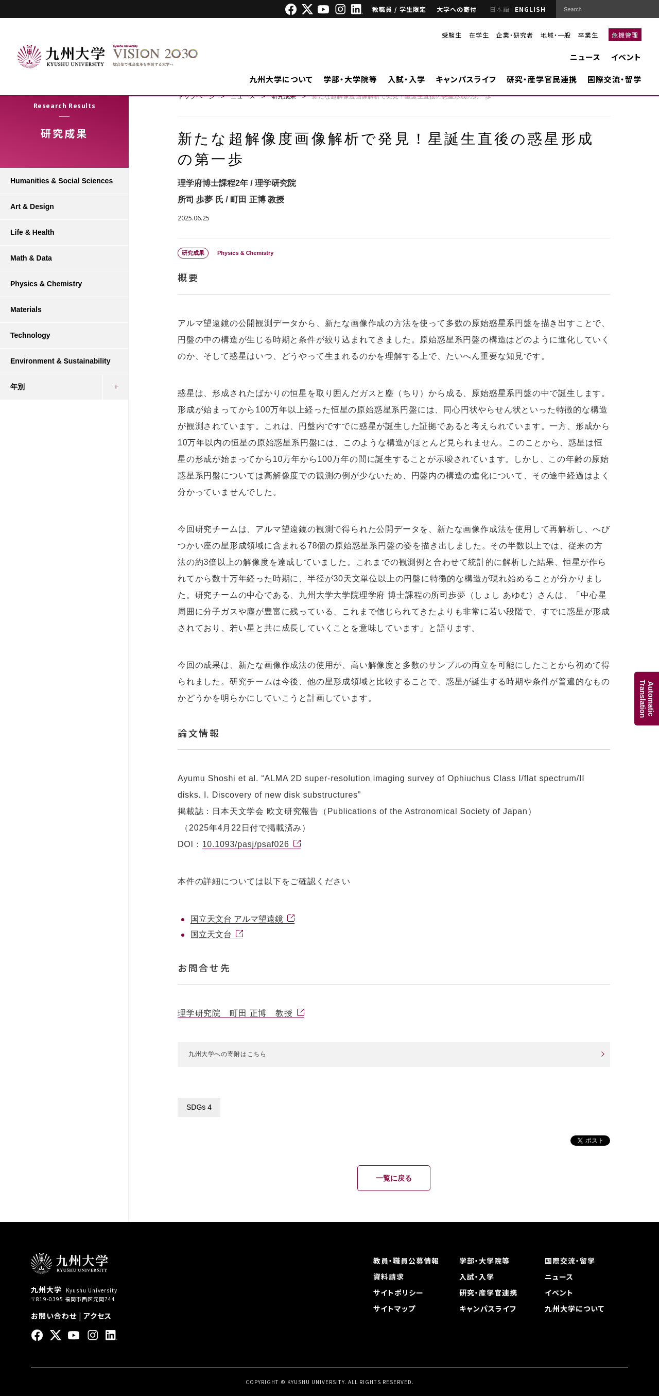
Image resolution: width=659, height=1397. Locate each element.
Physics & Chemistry (46, 284)
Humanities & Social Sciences (61, 181)
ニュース (585, 56)
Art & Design (32, 206)
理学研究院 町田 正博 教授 (235, 1013)
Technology (30, 335)
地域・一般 (556, 34)
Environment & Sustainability (60, 361)
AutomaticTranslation (646, 698)
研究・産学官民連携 (542, 79)
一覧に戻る (394, 1179)
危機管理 (625, 34)
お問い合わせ (54, 1317)
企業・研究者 (514, 34)
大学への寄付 (457, 9)
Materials (26, 309)
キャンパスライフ (466, 79)
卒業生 (588, 34)
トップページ (196, 96)
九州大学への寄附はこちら (233, 1054)
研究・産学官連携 (488, 1293)
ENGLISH (530, 9)
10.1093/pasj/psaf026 (245, 844)
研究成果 (283, 96)
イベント (626, 56)
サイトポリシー (398, 1293)
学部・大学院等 (350, 79)
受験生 (452, 34)
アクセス (97, 1317)
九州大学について (281, 79)
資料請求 (388, 1277)
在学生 (479, 34)
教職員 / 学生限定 (399, 9)
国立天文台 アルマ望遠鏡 (236, 919)
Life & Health (32, 232)
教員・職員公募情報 (406, 1261)
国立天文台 (211, 934)
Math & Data (31, 258)
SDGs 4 (199, 1108)
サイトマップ (394, 1309)
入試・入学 (406, 79)
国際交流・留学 (614, 79)
